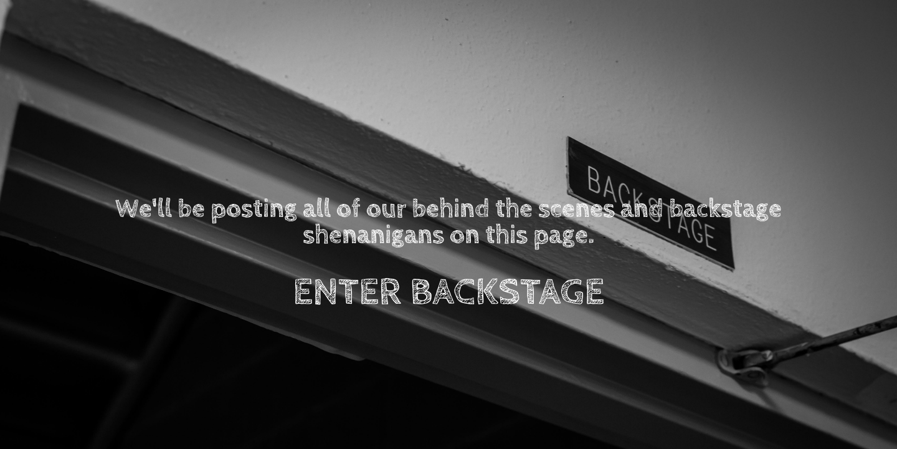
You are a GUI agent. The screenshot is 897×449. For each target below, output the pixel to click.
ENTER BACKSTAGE (448, 292)
